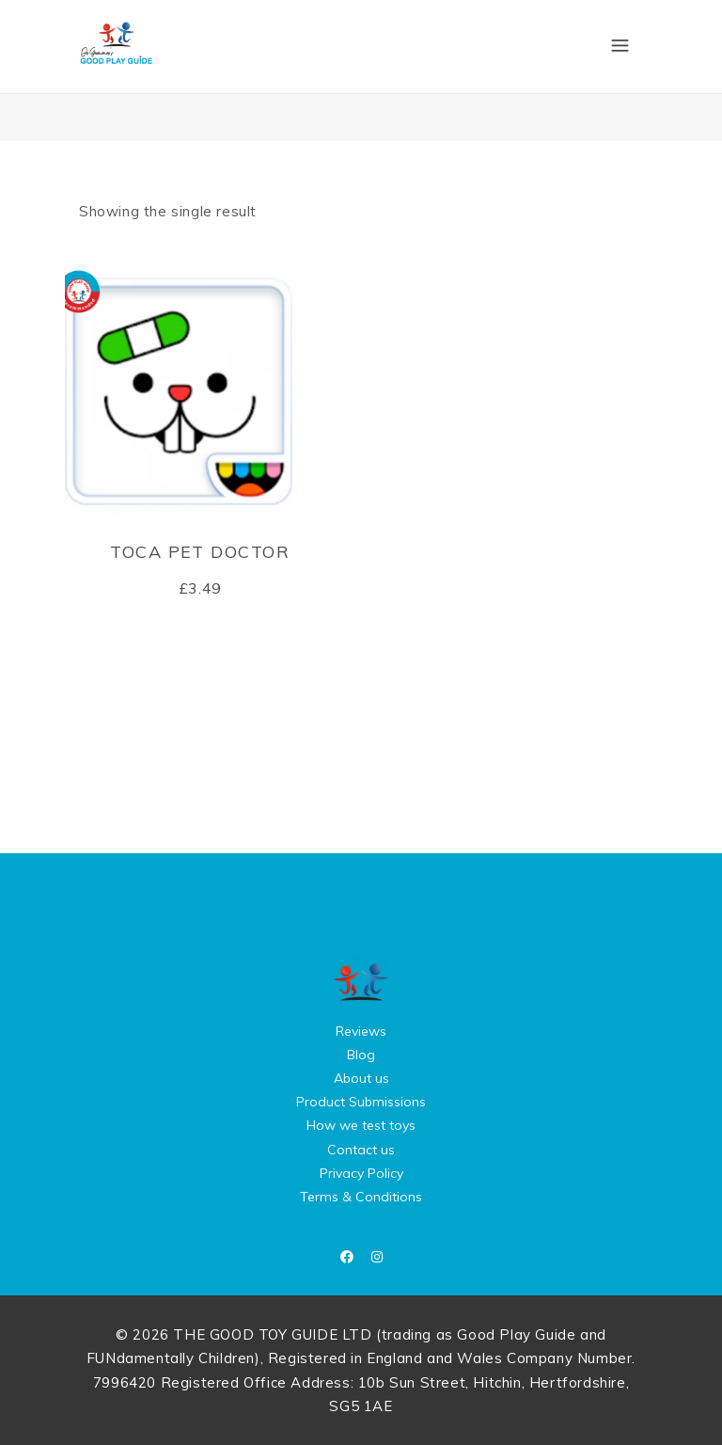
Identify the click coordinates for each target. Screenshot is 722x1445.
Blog (361, 1054)
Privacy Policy (361, 1173)
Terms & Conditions (361, 1196)
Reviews (361, 1031)
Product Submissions (361, 1101)
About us (361, 1078)
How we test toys (361, 1125)
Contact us (361, 1149)
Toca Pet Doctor (200, 552)
